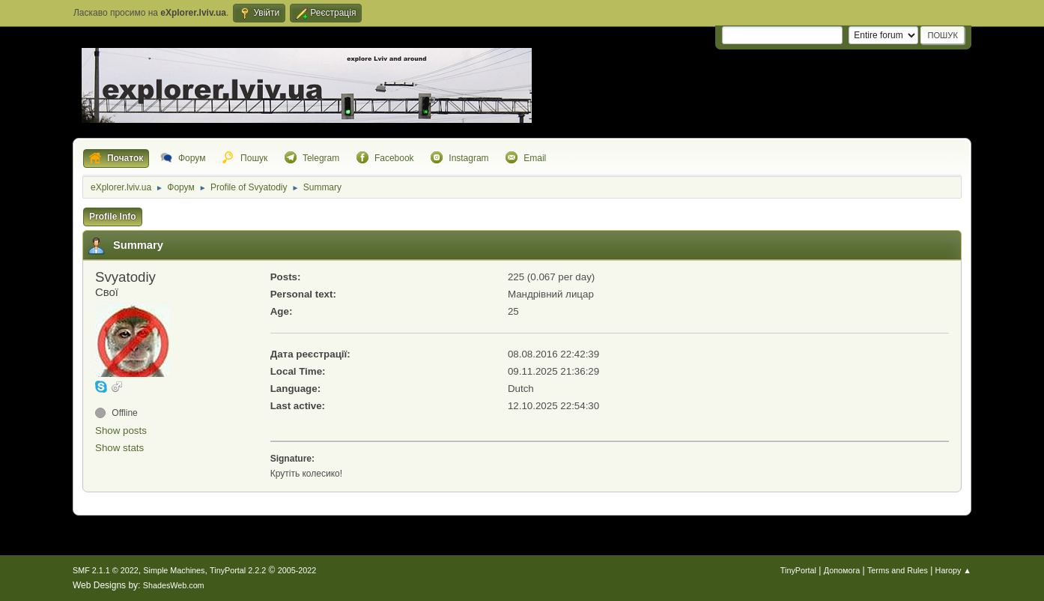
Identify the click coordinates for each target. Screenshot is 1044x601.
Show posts (121, 430)
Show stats (119, 447)
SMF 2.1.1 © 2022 (106, 570)
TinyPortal (798, 570)
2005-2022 (297, 570)
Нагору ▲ (953, 570)
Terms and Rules (897, 570)
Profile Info (112, 216)
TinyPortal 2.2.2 (238, 570)
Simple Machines (173, 570)
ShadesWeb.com (173, 585)
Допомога (842, 570)
